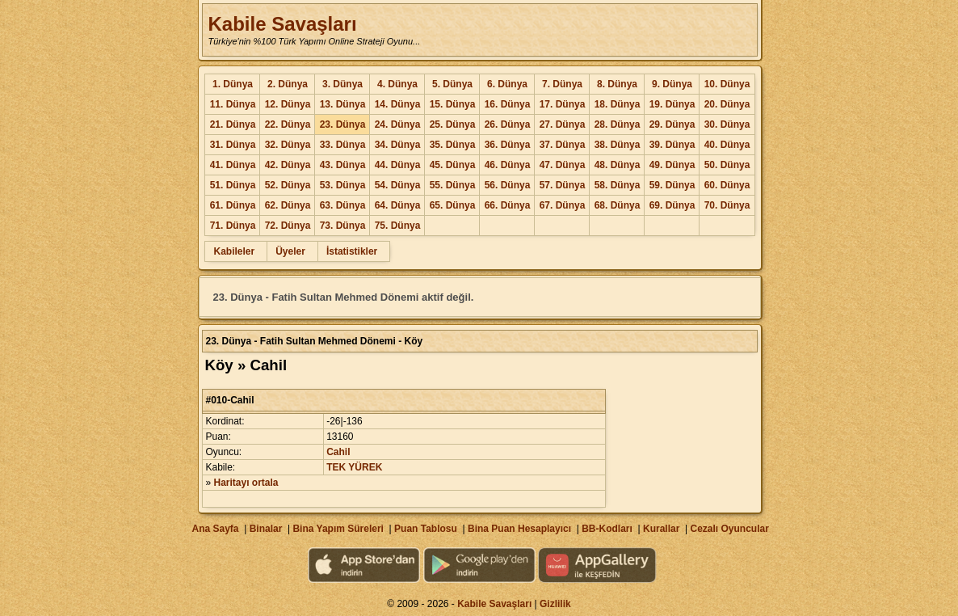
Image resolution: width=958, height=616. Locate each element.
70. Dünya (727, 205)
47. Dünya (563, 165)
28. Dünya (618, 124)
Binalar (266, 528)
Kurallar (661, 528)
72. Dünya (288, 225)
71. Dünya (233, 225)
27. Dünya (563, 124)
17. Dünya (563, 104)
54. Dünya (398, 185)
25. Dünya (453, 124)
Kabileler (233, 251)
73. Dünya (343, 225)
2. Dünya (287, 84)
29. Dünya (672, 124)
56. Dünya (508, 185)
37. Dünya (563, 144)
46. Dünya (508, 165)
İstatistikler (351, 251)
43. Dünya (343, 165)
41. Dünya (233, 165)
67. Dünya (563, 205)
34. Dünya (398, 144)
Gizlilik (555, 604)
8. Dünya (617, 84)
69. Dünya (672, 205)
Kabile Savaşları (282, 24)
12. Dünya (288, 104)
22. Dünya (288, 124)
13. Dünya (343, 104)
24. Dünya (398, 124)
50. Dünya (727, 165)
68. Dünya (618, 205)
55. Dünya (453, 185)
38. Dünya (618, 144)
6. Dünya (507, 84)
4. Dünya (397, 84)
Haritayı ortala (246, 482)
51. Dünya (233, 185)
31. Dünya (233, 144)
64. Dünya (398, 205)
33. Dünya (343, 144)
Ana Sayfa (214, 528)
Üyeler (290, 251)
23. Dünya (343, 124)
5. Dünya (452, 84)
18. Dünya (618, 104)
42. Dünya (288, 165)
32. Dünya (288, 144)
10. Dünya (727, 84)
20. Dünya (727, 104)
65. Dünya (453, 205)
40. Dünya (727, 144)
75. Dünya (398, 225)
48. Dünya (618, 165)
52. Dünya (288, 185)
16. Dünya (508, 104)
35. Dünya (453, 144)
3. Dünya (342, 84)
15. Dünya (453, 104)
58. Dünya (618, 185)
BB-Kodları (607, 528)
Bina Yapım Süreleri (338, 528)
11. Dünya (233, 104)
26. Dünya (508, 124)
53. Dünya (343, 185)
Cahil (338, 452)
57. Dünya (563, 185)
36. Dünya (508, 144)
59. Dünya (672, 185)
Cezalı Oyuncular (729, 528)
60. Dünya (727, 185)
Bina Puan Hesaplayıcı (519, 528)
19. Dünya (672, 104)
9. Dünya (672, 84)
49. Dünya (672, 165)
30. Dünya (727, 124)
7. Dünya (562, 84)
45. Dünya (453, 165)
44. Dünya (398, 165)
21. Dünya (233, 124)
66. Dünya (508, 205)
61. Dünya (233, 205)
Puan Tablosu (425, 528)
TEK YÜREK (354, 467)
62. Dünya (288, 205)
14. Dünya (398, 104)
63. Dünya (343, 205)
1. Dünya (232, 84)
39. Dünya (672, 144)
